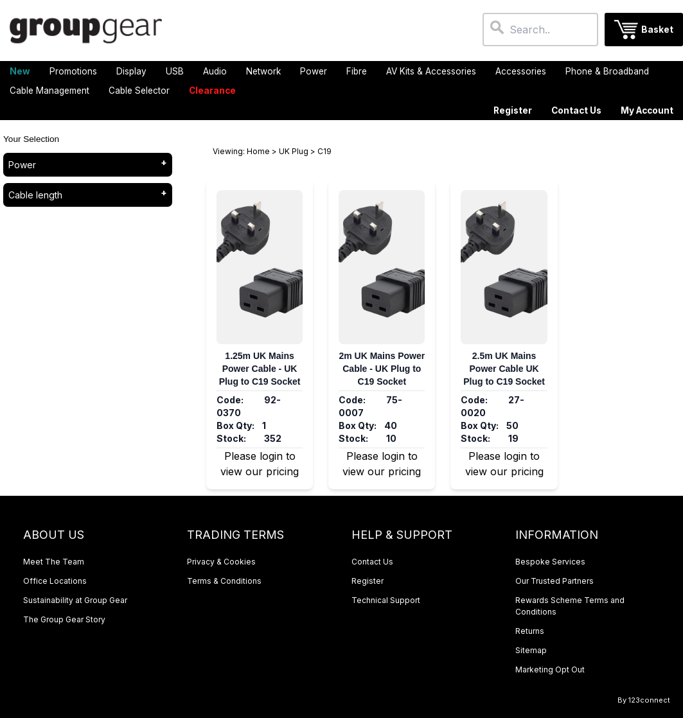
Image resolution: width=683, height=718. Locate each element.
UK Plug (293, 151)
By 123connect (643, 700)
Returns (529, 631)
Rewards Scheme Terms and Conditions (570, 606)
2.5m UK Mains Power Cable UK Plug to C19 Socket (504, 369)
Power (22, 164)
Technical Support (385, 600)
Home (258, 151)
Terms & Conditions (224, 581)
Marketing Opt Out (550, 669)
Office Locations (55, 581)
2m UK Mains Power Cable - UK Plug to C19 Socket (382, 369)
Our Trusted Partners (554, 581)
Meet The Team (53, 561)
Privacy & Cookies (221, 561)
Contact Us (576, 110)
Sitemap (531, 650)
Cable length (35, 194)
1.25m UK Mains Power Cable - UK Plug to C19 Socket (260, 369)
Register (512, 110)
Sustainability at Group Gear (75, 600)
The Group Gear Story (64, 619)
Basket (657, 29)
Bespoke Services (550, 561)
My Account (647, 110)
